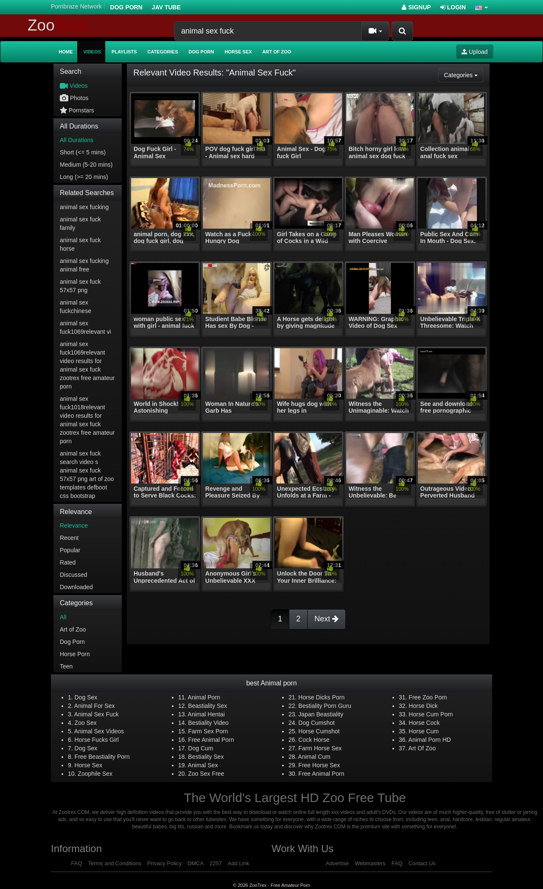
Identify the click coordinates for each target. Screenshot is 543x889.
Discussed (73, 574)
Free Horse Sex (319, 765)
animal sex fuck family (80, 223)
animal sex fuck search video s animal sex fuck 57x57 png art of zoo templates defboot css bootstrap (87, 474)
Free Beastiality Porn (102, 756)
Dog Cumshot (316, 722)
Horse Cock (424, 722)
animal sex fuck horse (80, 244)
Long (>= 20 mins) (84, 176)
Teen (66, 666)
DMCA (196, 863)
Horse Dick (423, 705)
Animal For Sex (94, 705)
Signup (416, 7)
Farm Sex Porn (208, 731)
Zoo (57, 25)
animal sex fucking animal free (84, 265)
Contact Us (422, 863)
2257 (216, 863)
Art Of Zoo (422, 748)
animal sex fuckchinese (75, 306)
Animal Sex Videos (99, 731)
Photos (74, 98)
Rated (68, 562)
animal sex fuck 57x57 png (80, 286)
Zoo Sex (86, 722)
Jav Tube (166, 7)
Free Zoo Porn (428, 697)
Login (453, 7)
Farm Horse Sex (319, 748)
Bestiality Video (208, 722)
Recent (69, 537)
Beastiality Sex (207, 705)
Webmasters (370, 863)
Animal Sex (203, 765)
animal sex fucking (84, 207)
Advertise (337, 863)
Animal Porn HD (430, 739)
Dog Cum (200, 748)
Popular (70, 550)
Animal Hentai (206, 714)
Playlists (124, 51)
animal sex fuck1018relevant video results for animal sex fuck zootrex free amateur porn (87, 419)
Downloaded (76, 587)
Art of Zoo (277, 51)
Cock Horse (313, 739)
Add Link (238, 863)
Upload (474, 51)
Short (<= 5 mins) (83, 152)
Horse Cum (424, 731)
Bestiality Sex (206, 756)
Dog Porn (126, 7)
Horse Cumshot (318, 731)
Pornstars (77, 110)
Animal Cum (314, 756)
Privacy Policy (164, 863)
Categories (163, 51)
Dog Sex (86, 697)
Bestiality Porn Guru (324, 705)
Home (66, 51)
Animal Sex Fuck (96, 714)
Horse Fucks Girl (97, 739)
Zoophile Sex (95, 773)
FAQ (76, 863)
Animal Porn (204, 697)
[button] (481, 7)
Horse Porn (75, 654)
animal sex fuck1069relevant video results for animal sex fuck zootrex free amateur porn (87, 365)
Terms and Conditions (114, 863)
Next (326, 619)
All (63, 617)
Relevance (74, 525)
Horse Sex (238, 51)
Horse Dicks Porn (321, 697)
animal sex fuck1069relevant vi (85, 327)
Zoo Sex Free (206, 773)
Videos (92, 51)
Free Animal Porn (211, 739)
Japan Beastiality (320, 714)
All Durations (76, 140)
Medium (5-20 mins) (86, 164)
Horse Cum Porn (431, 714)
